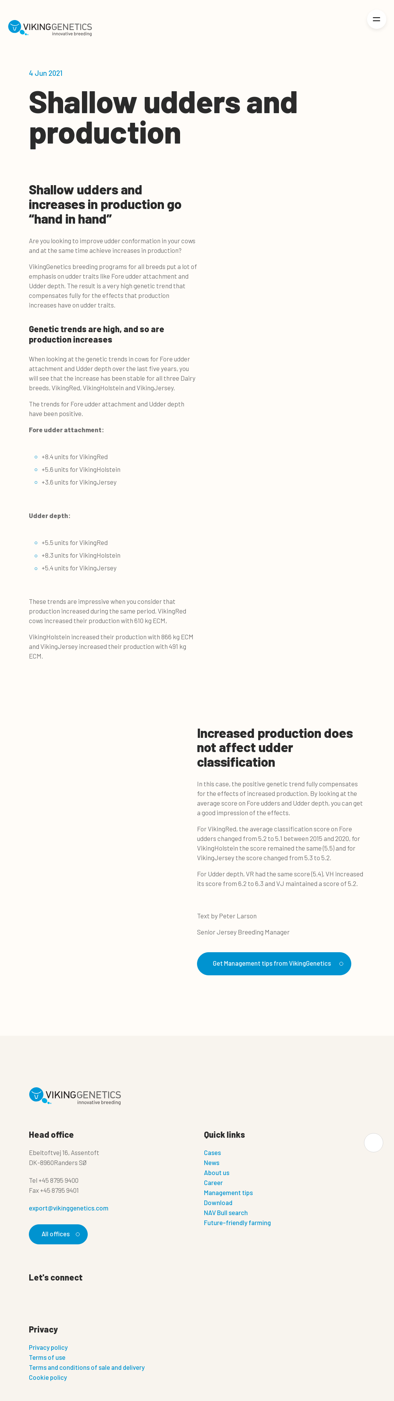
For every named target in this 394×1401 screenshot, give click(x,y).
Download (218, 1203)
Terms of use (47, 1357)
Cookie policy (48, 1377)
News (211, 1163)
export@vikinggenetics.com (69, 1208)
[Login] (350, 28)
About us (216, 1173)
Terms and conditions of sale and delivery (87, 1367)
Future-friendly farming (237, 1223)
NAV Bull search (226, 1213)
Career (213, 1183)
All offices (60, 1234)
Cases (212, 1153)
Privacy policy (48, 1347)
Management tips (228, 1193)
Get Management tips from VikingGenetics (277, 963)
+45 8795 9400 (58, 1180)
